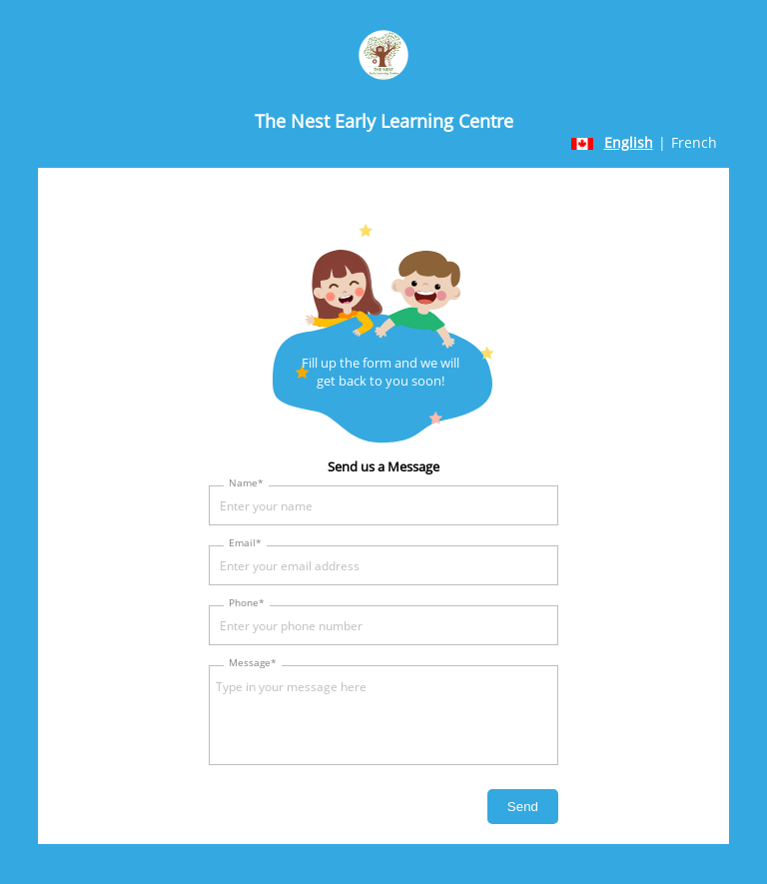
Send (522, 806)
